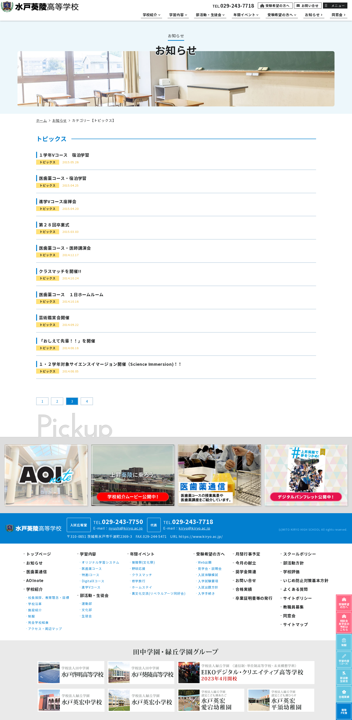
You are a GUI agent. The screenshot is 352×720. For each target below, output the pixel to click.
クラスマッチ (142, 574)
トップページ (38, 554)
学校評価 (291, 571)
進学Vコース (91, 587)
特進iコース (90, 574)
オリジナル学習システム (100, 562)
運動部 (87, 603)
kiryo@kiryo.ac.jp (194, 528)
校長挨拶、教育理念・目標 (48, 597)
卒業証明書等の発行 (254, 598)
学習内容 (88, 554)
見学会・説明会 (210, 568)
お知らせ (59, 120)
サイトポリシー (297, 598)
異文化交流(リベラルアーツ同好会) (159, 593)
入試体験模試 (208, 574)
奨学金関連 (246, 571)
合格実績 (244, 589)
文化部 (87, 609)
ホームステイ (142, 587)
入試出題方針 (208, 587)
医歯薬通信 (36, 571)
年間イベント (142, 554)
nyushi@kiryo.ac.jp (126, 528)
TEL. (233, 6)
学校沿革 (35, 603)
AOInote (35, 580)
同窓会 (289, 615)
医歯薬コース (92, 568)
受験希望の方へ (277, 5)
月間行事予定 (248, 554)
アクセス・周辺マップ (45, 628)
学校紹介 (34, 589)
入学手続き (206, 593)
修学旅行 (139, 581)
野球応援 (139, 568)
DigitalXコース (93, 581)
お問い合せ (310, 5)
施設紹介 (35, 610)
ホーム (41, 120)
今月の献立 (246, 563)
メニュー (338, 5)
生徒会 (87, 616)
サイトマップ (295, 624)
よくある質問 (295, 589)
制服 (31, 616)
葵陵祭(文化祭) (143, 562)
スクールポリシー (299, 554)
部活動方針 (293, 563)
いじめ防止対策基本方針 (306, 580)
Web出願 (205, 562)
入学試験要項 (208, 581)
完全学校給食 (38, 622)
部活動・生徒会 (94, 595)
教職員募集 (293, 607)
